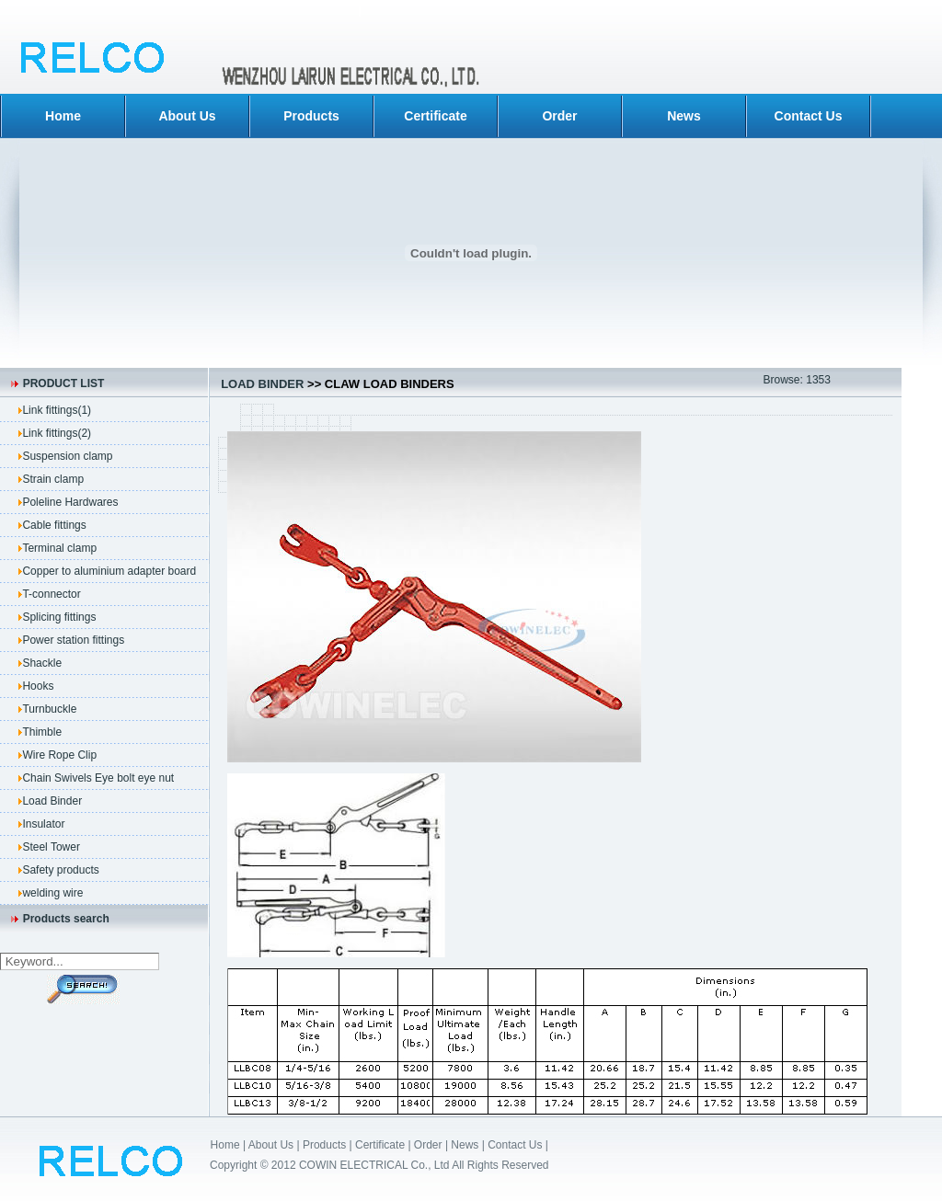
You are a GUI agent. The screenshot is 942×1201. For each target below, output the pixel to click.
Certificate (435, 116)
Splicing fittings (59, 617)
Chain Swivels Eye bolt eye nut (98, 778)
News (684, 116)
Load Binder (52, 801)
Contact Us (809, 116)
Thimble (42, 732)
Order (559, 116)
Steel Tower (50, 847)
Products (311, 116)
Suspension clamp (67, 456)
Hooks (37, 686)
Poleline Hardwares (70, 502)
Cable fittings (54, 525)
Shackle (42, 663)
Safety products (60, 870)
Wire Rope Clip (59, 755)
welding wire (52, 892)
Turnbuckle (49, 709)
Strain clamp (53, 479)
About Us (186, 116)
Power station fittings (73, 640)
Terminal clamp (59, 548)
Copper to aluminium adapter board (109, 571)
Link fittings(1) (56, 410)
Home (63, 116)
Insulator (43, 824)
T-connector (51, 594)
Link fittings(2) (56, 433)
